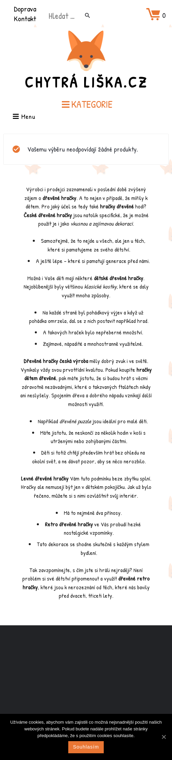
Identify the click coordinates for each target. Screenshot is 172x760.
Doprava (25, 9)
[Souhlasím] (163, 736)
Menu (24, 117)
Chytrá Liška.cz (86, 82)
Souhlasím (86, 747)
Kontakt (25, 18)
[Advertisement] (86, 678)
